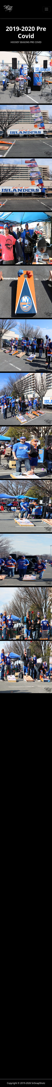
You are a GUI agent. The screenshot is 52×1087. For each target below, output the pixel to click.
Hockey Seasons (20, 42)
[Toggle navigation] (46, 9)
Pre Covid (35, 42)
